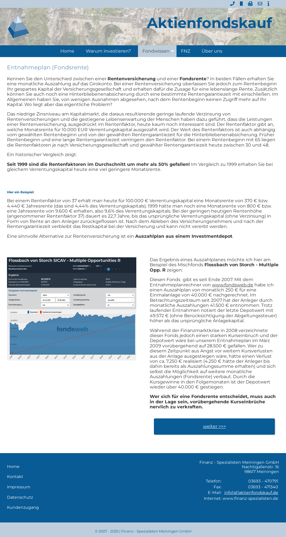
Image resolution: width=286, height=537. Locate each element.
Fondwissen (159, 51)
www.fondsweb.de (232, 285)
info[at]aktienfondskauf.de (251, 492)
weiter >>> (214, 426)
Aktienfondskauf (209, 23)
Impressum (18, 487)
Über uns (212, 51)
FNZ (185, 51)
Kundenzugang (23, 507)
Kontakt (15, 476)
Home (67, 51)
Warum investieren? (108, 51)
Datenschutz (20, 497)
